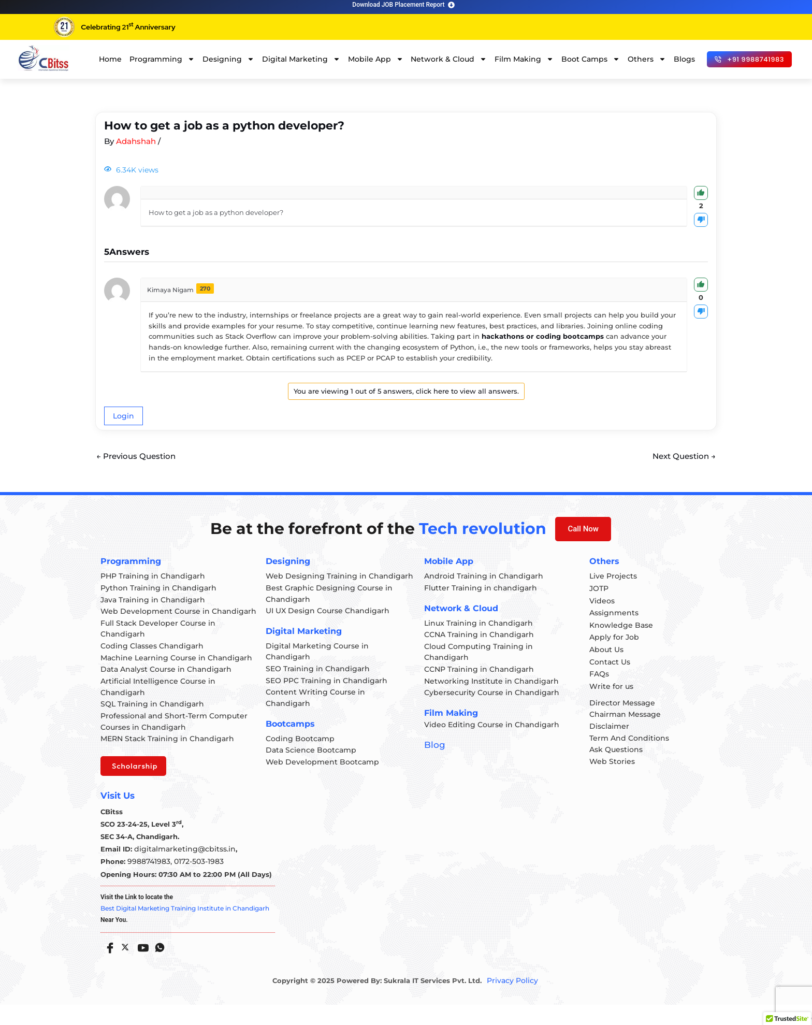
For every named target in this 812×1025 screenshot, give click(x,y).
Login (123, 416)
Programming (162, 59)
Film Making (524, 59)
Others (647, 59)
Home (110, 59)
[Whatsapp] (157, 964)
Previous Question (138, 456)
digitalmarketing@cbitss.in (181, 869)
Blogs (684, 59)
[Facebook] (107, 964)
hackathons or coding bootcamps (543, 336)
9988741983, (148, 881)
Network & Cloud (449, 59)
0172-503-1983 (193, 881)
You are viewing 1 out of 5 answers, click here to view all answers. (406, 391)
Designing (228, 59)
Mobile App (375, 59)
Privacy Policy (512, 1001)
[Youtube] (141, 964)
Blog (433, 750)
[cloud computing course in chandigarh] (43, 58)
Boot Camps (590, 59)
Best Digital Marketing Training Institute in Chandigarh (184, 928)
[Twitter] (124, 965)
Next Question (682, 456)
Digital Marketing (301, 59)
